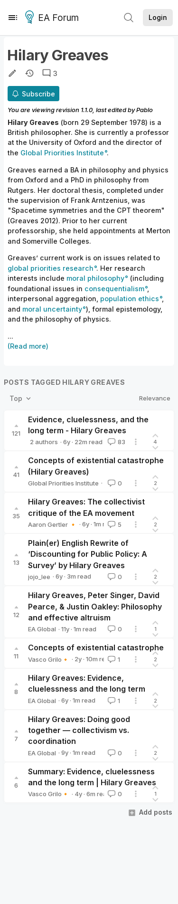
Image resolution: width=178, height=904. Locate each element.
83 (115, 442)
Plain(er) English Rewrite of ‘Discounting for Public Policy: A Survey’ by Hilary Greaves (87, 554)
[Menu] (12, 17)
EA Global (42, 629)
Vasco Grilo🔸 (48, 659)
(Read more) (28, 346)
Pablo (144, 110)
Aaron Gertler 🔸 (52, 524)
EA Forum (53, 18)
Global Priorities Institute (63, 483)
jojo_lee (39, 576)
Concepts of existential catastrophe (96, 647)
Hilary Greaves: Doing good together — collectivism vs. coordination (79, 730)
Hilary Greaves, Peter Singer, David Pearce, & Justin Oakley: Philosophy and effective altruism (95, 606)
